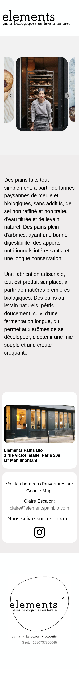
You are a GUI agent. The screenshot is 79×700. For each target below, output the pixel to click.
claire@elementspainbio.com (39, 508)
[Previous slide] (11, 95)
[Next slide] (68, 95)
